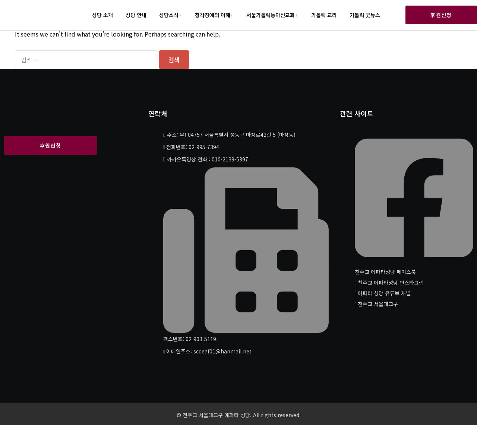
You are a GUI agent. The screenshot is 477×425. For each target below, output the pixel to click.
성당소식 (169, 15)
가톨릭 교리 (324, 15)
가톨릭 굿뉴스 (365, 15)
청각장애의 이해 (212, 15)
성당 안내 (136, 15)
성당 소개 (102, 15)
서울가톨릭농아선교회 (270, 15)
